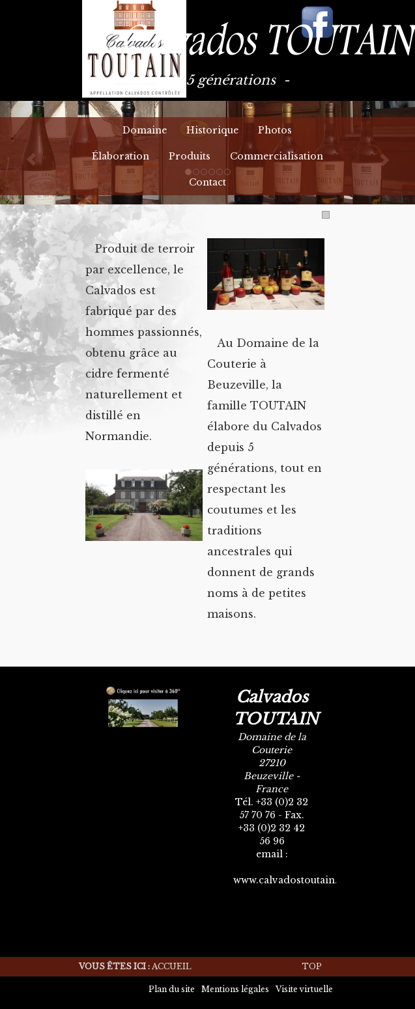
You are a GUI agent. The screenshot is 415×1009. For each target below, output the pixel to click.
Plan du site (172, 989)
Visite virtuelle (304, 989)
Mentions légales (235, 989)
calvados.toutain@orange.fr (300, 867)
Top (312, 966)
